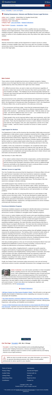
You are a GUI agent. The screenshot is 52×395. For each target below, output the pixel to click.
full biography (20, 283)
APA (19, 343)
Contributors (5, 380)
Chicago (27, 343)
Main (25, 25)
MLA (23, 343)
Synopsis (12, 25)
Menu (47, 2)
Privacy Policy (6, 370)
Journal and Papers (32, 370)
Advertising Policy (7, 378)
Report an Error (31, 378)
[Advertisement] (26, 63)
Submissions (30, 368)
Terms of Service (7, 368)
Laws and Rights (15, 22)
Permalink (15, 343)
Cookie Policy (6, 373)
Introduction (20, 25)
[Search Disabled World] (23, 5)
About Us (29, 375)
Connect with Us (31, 373)
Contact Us (30, 380)
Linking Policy (6, 375)
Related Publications (27, 22)
